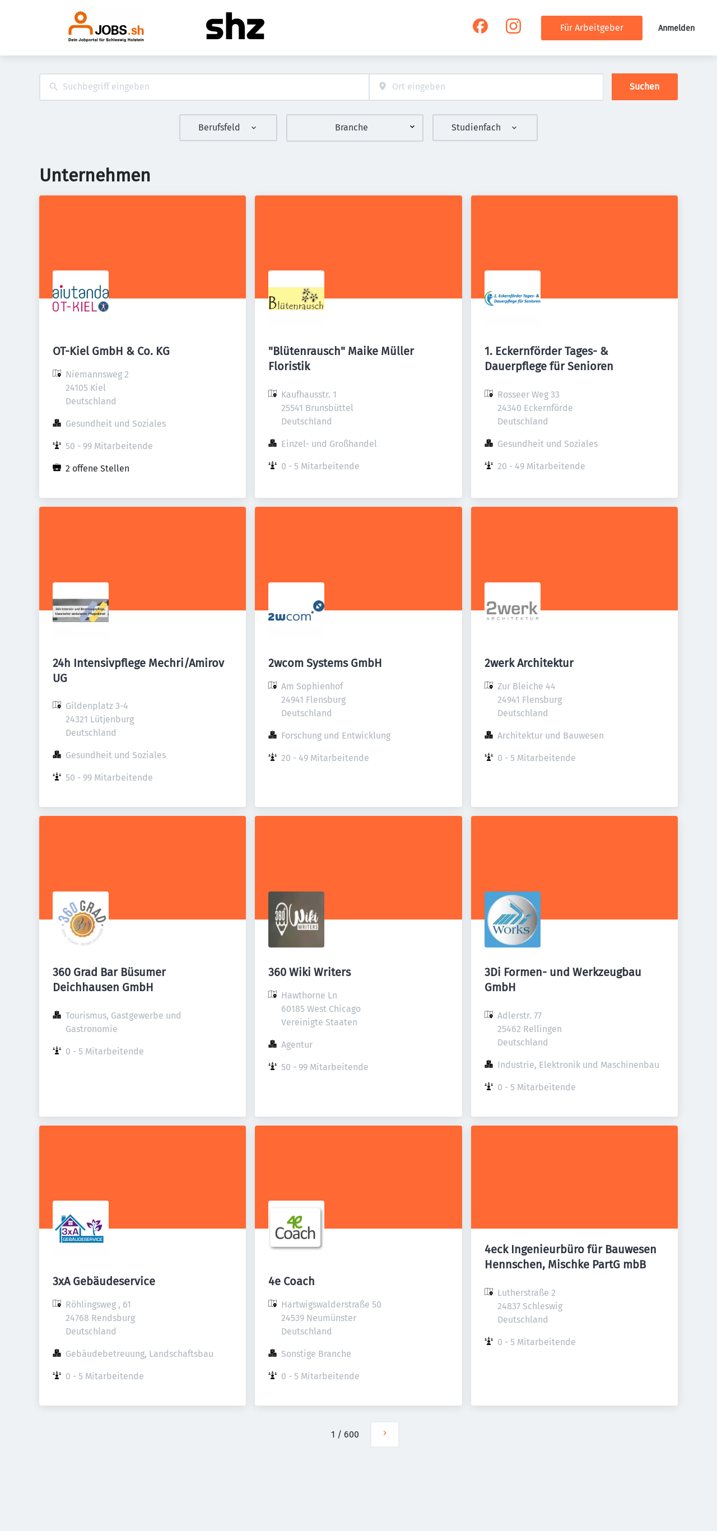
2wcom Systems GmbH (325, 663)
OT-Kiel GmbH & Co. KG (111, 351)
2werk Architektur (529, 663)
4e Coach (291, 1281)
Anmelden (676, 28)
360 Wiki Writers (309, 972)
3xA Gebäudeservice (104, 1281)
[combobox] (204, 87)
